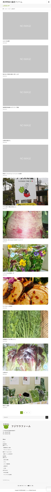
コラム (4, 461)
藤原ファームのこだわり (7, 451)
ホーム (4, 441)
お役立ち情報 (5, 459)
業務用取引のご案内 (7, 447)
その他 (4, 468)
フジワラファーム (6, 480)
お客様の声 (5, 466)
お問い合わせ (5, 470)
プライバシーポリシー (7, 449)
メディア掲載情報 (6, 463)
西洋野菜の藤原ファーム (12, 2)
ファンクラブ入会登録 (7, 474)
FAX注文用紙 (5, 472)
